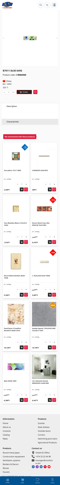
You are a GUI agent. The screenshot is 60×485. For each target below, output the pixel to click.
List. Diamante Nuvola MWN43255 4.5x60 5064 (40, 382)
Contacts (7, 431)
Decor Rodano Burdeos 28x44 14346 (14, 277)
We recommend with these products (20, 137)
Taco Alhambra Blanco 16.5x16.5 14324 (15, 224)
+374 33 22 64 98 (41, 456)
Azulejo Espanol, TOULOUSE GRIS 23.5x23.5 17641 (43, 329)
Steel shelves (43, 427)
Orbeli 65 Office (40, 452)
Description (12, 106)
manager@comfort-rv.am (44, 460)
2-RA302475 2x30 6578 (40, 170)
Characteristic (13, 112)
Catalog (6, 435)
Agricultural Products (47, 442)
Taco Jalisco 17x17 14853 (12, 170)
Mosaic (6, 468)
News (5, 438)
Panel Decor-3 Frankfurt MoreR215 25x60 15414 (12, 329)
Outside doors (44, 431)
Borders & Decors (11, 464)
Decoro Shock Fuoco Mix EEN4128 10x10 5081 (41, 224)
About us (7, 427)
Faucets (6, 472)
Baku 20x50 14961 (10, 381)
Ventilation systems (11, 460)
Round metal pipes (11, 452)
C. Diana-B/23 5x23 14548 (41, 276)
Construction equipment (14, 456)
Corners (41, 435)
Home (5, 423)
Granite (41, 423)
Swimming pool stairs (47, 438)
